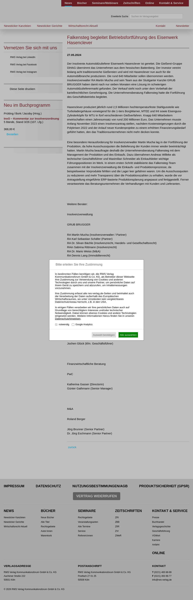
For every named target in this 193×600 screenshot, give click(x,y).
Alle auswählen (128, 335)
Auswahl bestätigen (104, 335)
